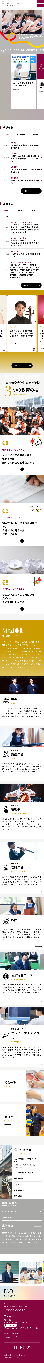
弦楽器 (13, 328)
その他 (30, 222)
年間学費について (21, 1211)
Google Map (10, 1325)
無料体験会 (14, 178)
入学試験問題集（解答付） (27, 1172)
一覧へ (31, 191)
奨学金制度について (21, 1217)
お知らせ (14, 222)
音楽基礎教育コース (27, 1190)
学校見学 (27, 1184)
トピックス (22, 222)
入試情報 (14, 154)
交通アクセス (10, 1337)
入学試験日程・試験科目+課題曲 (27, 1163)
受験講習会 (14, 143)
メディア (20, 262)
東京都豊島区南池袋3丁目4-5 (15, 1322)
